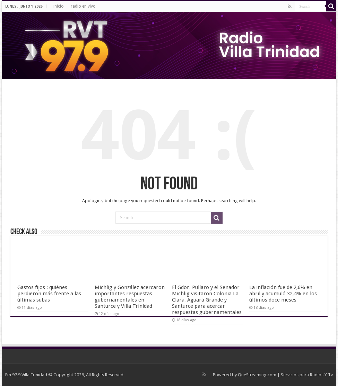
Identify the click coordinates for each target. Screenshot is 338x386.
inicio (58, 6)
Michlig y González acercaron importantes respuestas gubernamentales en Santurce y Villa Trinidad (130, 296)
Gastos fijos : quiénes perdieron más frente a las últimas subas (49, 293)
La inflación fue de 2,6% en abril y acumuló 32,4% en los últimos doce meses (283, 293)
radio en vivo (83, 6)
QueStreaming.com (257, 374)
